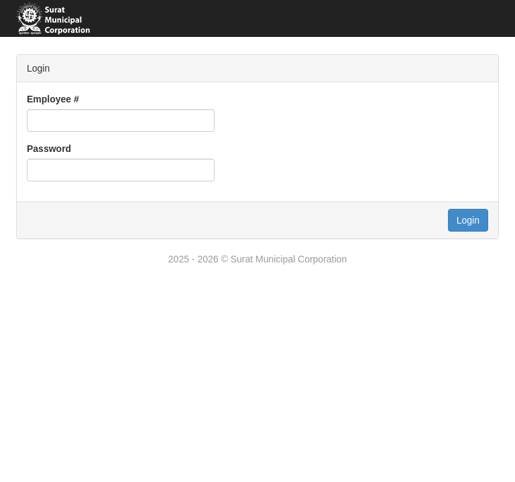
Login (468, 220)
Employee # (53, 99)
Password (49, 148)
